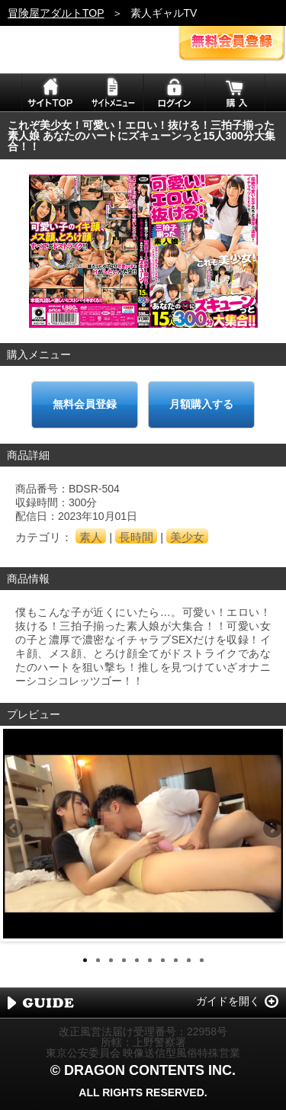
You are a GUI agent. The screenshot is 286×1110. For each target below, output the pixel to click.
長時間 (136, 537)
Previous (14, 829)
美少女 (187, 537)
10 (202, 960)
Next (271, 829)
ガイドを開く (228, 1001)
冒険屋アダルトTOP (56, 13)
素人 (90, 537)
